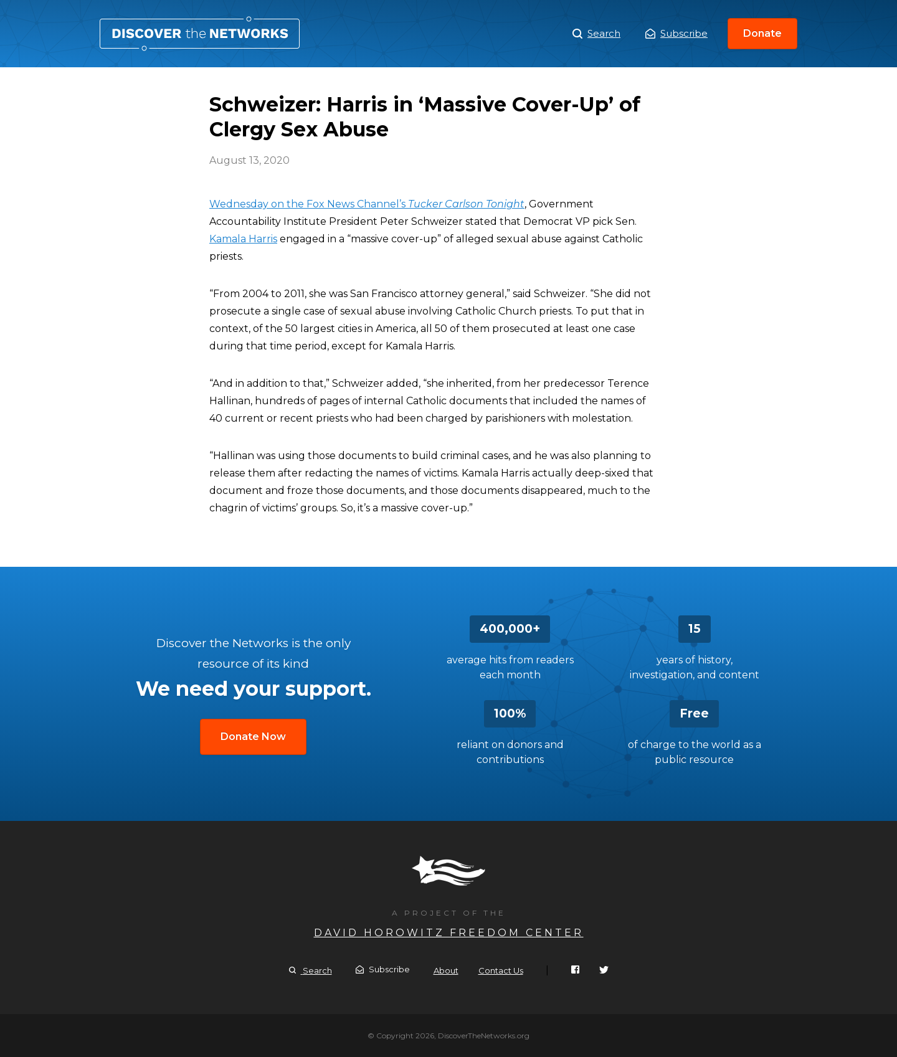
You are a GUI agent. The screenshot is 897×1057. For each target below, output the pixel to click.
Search (596, 34)
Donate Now (253, 736)
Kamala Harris (243, 239)
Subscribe (676, 33)
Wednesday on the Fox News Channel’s (366, 204)
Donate (762, 33)
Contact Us (500, 970)
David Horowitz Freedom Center (449, 933)
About (446, 970)
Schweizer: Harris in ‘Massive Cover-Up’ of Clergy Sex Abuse (200, 33)
